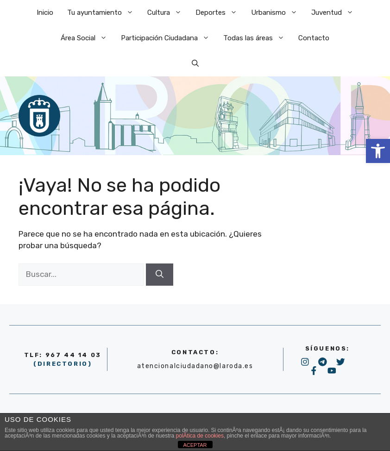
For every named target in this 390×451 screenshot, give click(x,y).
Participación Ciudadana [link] (168, 38)
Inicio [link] (45, 12)
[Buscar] (159, 274)
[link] (378, 151)
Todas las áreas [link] (257, 38)
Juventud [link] (335, 12)
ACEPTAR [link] (195, 445)
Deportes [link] (219, 12)
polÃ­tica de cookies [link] (200, 435)
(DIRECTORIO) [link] (62, 363)
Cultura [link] (168, 12)
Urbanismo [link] (277, 12)
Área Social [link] (87, 38)
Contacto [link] (313, 38)
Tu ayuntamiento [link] (103, 12)
